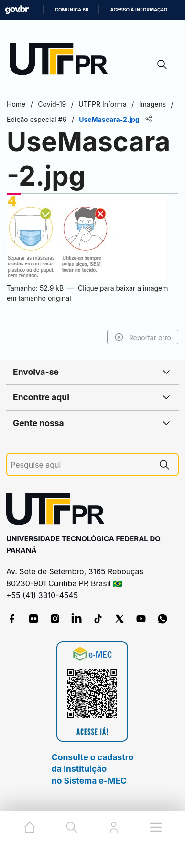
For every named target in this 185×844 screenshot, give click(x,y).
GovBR (17, 9)
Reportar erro (142, 337)
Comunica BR (72, 9)
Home (16, 104)
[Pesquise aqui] (81, 465)
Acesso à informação (139, 9)
